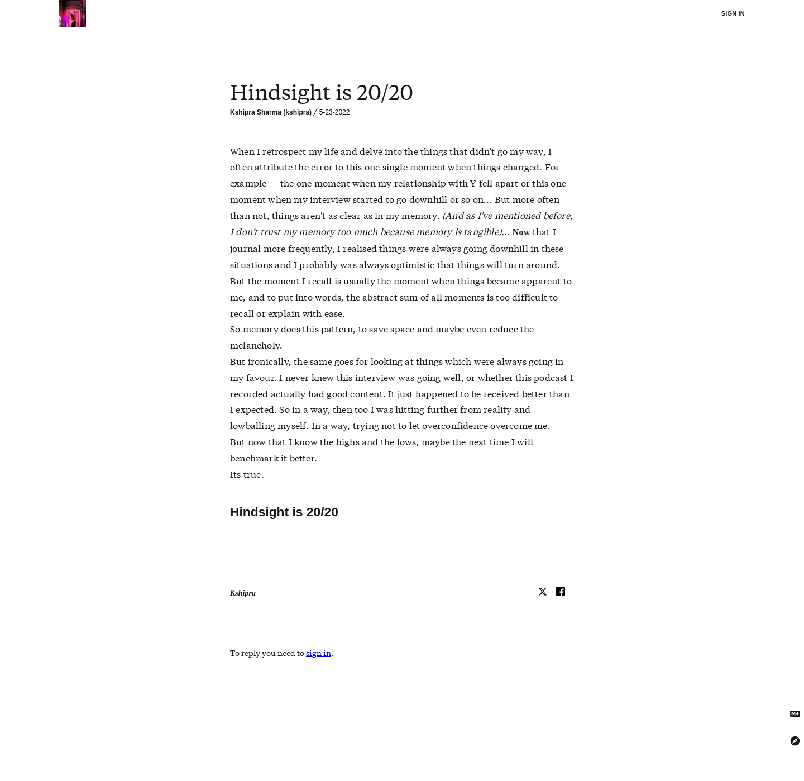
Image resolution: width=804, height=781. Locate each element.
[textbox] (402, 92)
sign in (318, 652)
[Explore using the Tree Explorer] (795, 741)
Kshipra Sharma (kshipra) (271, 112)
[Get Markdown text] (795, 714)
